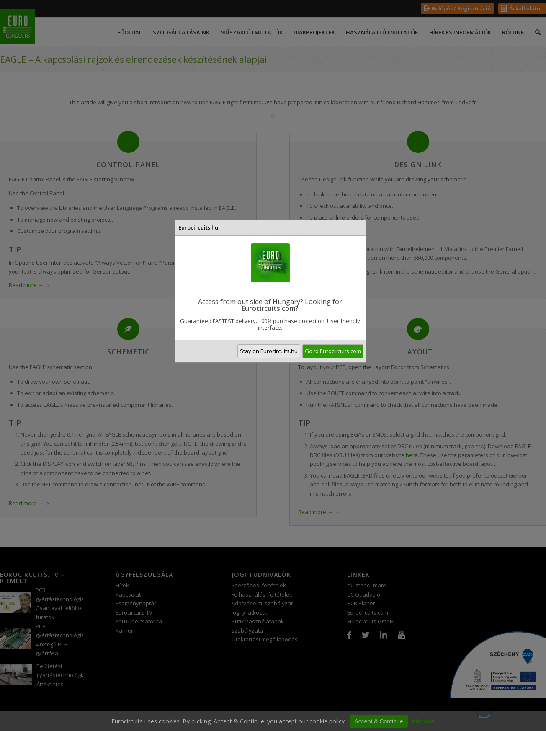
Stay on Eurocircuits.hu (269, 351)
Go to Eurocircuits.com (333, 351)
